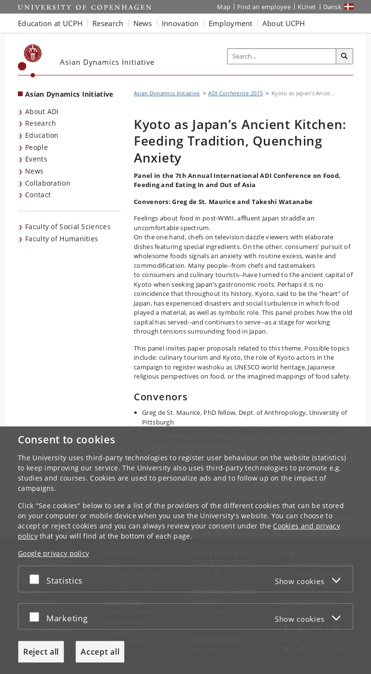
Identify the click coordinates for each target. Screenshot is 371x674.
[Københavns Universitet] (30, 60)
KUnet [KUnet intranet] (307, 6)
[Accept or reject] (36, 579)
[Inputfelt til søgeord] (282, 56)
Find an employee (264, 6)
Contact (38, 194)
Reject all (41, 651)
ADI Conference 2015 (235, 93)
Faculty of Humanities (61, 238)
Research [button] (107, 23)
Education (42, 135)
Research (40, 123)
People (36, 147)
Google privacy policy (53, 553)
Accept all (100, 651)
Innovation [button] (180, 23)
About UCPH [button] (283, 23)
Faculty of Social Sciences (68, 226)
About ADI (42, 111)
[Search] (344, 56)
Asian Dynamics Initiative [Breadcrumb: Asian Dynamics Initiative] (167, 93)
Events (36, 158)
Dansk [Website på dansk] (332, 6)
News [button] (142, 23)
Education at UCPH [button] (50, 23)
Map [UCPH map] (223, 6)
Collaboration (48, 183)
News (34, 171)
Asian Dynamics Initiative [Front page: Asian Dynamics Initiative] (69, 94)
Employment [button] (231, 23)
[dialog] (185, 550)
